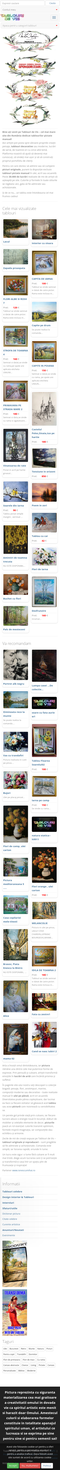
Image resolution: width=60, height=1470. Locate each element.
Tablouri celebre (12, 1191)
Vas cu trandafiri (13, 755)
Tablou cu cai (40, 536)
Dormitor (33, 1354)
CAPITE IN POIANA (43, 365)
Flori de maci (29, 1359)
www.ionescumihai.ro (23, 1170)
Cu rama (41, 1359)
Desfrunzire (39, 610)
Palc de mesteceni (14, 629)
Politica (47, 1465)
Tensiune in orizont (43, 471)
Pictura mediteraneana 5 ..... (13, 884)
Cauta (52, 3)
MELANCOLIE (40, 923)
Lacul (6, 241)
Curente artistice (11, 1224)
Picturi (49, 1348)
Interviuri (8, 1202)
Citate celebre (9, 1218)
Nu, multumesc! (30, 1465)
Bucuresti (14, 1348)
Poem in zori (39, 505)
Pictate (42, 1365)
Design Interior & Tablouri (18, 1197)
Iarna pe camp (40, 800)
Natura (40, 1348)
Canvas (51, 1365)
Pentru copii (8, 1354)
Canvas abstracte (11, 1365)
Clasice (25, 1365)
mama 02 (8, 1058)
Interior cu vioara (42, 243)
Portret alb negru (13, 683)
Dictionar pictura (11, 1213)
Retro (23, 1348)
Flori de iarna (40, 569)
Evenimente (8, 1235)
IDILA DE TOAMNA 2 (44, 970)
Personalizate (9, 1370)
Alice (6, 1015)
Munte (32, 1348)
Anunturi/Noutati (13, 1230)
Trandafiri (21, 1354)
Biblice (21, 1370)
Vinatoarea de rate (14, 465)
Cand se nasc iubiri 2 (44, 1051)
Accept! (13, 1465)
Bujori (7, 792)
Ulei (5, 1348)
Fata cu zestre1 (41, 1014)
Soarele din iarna (13, 505)
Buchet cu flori (12, 598)
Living (33, 1365)
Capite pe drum (41, 325)
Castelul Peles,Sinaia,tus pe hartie (43, 433)
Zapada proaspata (14, 268)
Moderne (31, 1370)
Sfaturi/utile (9, 1208)
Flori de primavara (11, 1359)
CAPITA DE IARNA (42, 278)
